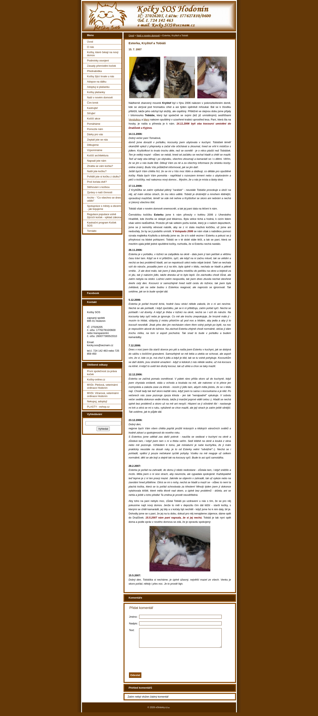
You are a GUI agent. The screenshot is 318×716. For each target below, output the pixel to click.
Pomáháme (93, 123)
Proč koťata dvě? (97, 181)
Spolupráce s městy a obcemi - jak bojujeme (104, 207)
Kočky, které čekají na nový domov (102, 54)
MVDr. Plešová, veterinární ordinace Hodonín (102, 386)
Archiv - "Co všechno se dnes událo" (104, 199)
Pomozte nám (95, 129)
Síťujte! (91, 113)
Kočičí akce (93, 118)
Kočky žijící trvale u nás (100, 76)
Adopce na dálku (96, 81)
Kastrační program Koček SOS (101, 224)
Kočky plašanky (96, 92)
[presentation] (185, 663)
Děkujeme (93, 144)
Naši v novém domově (100, 97)
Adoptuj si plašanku (98, 86)
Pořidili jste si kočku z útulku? (104, 176)
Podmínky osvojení (98, 60)
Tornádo (91, 230)
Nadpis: (133, 623)
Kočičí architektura (97, 155)
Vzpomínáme (94, 150)
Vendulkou (135, 119)
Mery (146, 119)
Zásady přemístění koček (101, 65)
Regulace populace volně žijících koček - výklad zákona (104, 216)
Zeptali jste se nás (97, 139)
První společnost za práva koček (102, 373)
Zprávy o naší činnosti (99, 192)
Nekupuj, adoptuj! (97, 401)
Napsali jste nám (96, 160)
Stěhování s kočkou (98, 187)
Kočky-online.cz (96, 379)
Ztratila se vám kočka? (100, 165)
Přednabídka (94, 71)
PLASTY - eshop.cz (98, 406)
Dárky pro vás (95, 134)
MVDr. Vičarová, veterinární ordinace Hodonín (103, 395)
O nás (90, 46)
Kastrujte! (92, 107)
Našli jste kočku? (96, 171)
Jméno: (133, 616)
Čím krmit (92, 102)
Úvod (90, 41)
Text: (131, 630)
